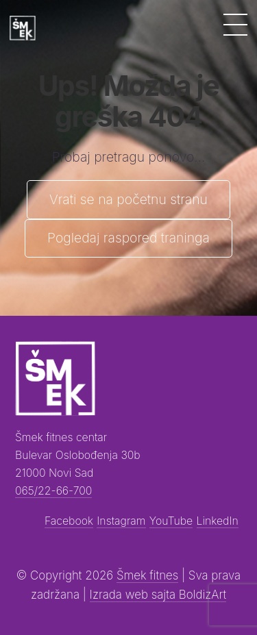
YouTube (171, 520)
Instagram (121, 520)
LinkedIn (217, 520)
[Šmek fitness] (23, 28)
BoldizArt (202, 594)
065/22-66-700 (53, 490)
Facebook (69, 520)
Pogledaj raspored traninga (128, 237)
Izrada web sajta (134, 594)
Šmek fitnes (147, 575)
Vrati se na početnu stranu (128, 199)
